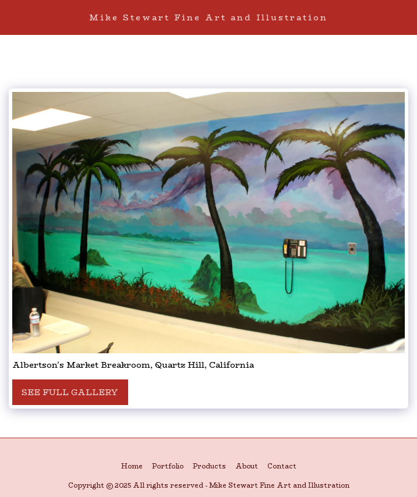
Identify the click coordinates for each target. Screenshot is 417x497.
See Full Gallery (70, 392)
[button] (13, 16)
